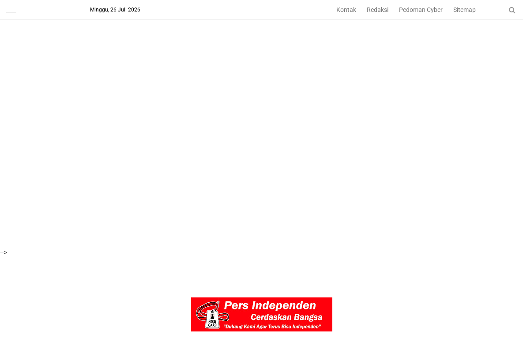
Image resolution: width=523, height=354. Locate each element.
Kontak (346, 9)
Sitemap (464, 9)
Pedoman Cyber (421, 9)
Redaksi (377, 9)
